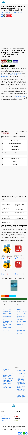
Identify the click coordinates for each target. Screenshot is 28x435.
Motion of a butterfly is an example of (8, 381)
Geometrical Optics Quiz (21, 322)
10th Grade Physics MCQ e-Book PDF (9, 292)
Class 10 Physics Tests (16, 73)
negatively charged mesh (15, 143)
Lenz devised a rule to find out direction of (22, 374)
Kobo (7, 295)
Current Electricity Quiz (21, 313)
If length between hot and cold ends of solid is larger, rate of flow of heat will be (8, 370)
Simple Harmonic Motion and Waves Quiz (21, 330)
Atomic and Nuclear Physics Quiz (21, 308)
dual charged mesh (15, 149)
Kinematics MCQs (7, 311)
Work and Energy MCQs (7, 331)
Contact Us (3, 420)
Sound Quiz (19, 333)
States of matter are (8, 378)
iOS (15, 422)
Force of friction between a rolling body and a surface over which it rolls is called (8, 386)
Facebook (17, 413)
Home (2, 413)
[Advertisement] (14, 33)
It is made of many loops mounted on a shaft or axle (21, 391)
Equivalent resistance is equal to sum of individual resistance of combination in (21, 396)
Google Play (13, 295)
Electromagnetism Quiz (21, 317)
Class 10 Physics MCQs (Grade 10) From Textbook (12, 12)
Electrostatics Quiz (21, 319)
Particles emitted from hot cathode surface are (21, 370)
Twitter (16, 415)
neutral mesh (15, 146)
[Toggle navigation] (25, 2)
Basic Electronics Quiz (22, 311)
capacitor (15, 161)
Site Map (3, 415)
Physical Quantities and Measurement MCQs (7, 318)
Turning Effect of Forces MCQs (7, 328)
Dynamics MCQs (7, 308)
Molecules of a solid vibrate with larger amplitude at (8, 375)
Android (16, 420)
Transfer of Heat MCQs (7, 325)
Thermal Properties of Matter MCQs (8, 322)
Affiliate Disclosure (5, 418)
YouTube (17, 416)
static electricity (15, 158)
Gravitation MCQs (7, 309)
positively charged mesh (15, 140)
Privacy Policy (4, 416)
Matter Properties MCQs (7, 314)
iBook (3, 295)
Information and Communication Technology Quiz (20, 326)
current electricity (15, 155)
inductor (15, 164)
